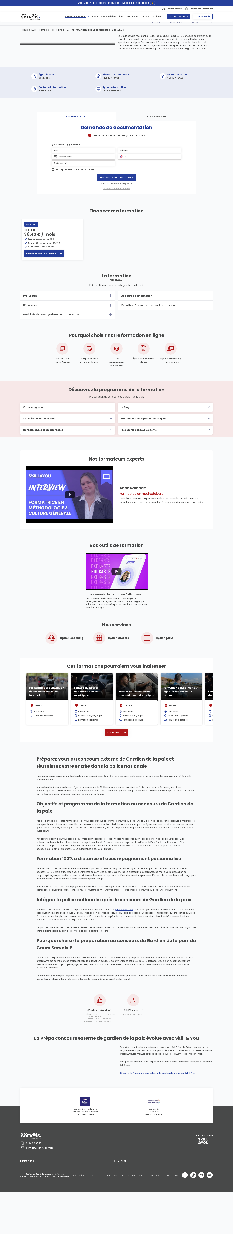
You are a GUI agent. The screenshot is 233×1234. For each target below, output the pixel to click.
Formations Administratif (106, 16)
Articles (157, 16)
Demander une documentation (116, 212)
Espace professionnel (199, 8)
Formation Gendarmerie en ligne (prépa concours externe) (181, 726)
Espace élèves (172, 8)
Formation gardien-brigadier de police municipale (87, 726)
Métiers (131, 16)
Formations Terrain (75, 16)
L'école (145, 16)
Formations (43, 30)
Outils (195, 22)
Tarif (210, 22)
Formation (155, 22)
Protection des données (116, 223)
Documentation (178, 16)
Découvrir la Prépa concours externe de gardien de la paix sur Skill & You (157, 1121)
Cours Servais (29, 30)
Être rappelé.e (202, 16)
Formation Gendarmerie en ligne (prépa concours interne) (46, 726)
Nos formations (116, 767)
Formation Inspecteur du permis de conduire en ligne (136, 727)
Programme (176, 22)
